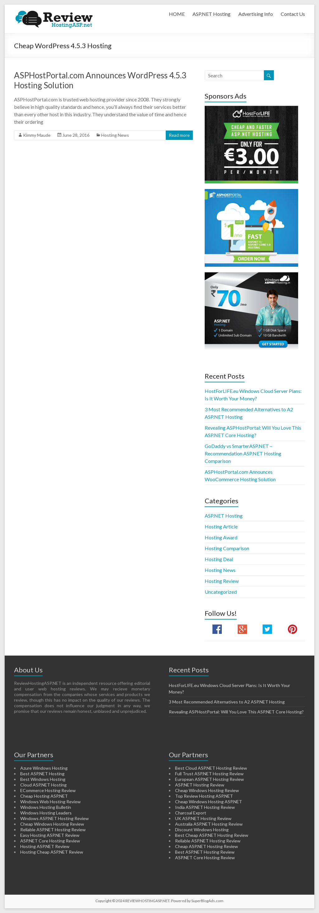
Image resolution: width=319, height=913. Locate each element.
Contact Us (293, 14)
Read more (179, 135)
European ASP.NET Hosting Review (209, 779)
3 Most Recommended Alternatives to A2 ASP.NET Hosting (227, 701)
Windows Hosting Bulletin (45, 807)
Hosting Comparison (227, 548)
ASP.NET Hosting (212, 14)
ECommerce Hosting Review (48, 790)
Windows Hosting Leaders (46, 812)
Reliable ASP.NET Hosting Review (53, 829)
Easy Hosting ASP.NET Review (49, 835)
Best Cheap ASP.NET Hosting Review (211, 835)
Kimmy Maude (36, 135)
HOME (177, 14)
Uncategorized (221, 592)
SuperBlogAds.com (207, 900)
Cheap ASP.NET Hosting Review (206, 846)
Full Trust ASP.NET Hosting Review (209, 773)
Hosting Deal (219, 559)
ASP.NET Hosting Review (199, 784)
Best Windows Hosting (42, 779)
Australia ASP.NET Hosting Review (209, 824)
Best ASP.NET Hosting (42, 773)
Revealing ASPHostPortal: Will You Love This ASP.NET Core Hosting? (236, 711)
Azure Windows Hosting (44, 768)
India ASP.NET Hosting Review (205, 807)
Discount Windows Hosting (202, 829)
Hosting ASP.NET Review (44, 846)
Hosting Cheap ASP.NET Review (51, 852)
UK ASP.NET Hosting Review (203, 818)
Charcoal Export (190, 812)
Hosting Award (221, 537)
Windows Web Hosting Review (50, 801)
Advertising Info (255, 14)
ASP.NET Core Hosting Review (50, 840)
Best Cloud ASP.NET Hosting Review (211, 768)
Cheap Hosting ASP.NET (44, 796)
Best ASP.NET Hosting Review (205, 852)
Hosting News (115, 135)
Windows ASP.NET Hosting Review (54, 818)
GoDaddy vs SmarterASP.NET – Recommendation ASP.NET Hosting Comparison (243, 453)
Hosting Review (222, 581)
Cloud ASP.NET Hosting (43, 784)
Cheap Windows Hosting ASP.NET (208, 801)
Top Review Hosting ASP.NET (204, 796)
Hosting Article (221, 526)
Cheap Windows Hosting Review (52, 824)
